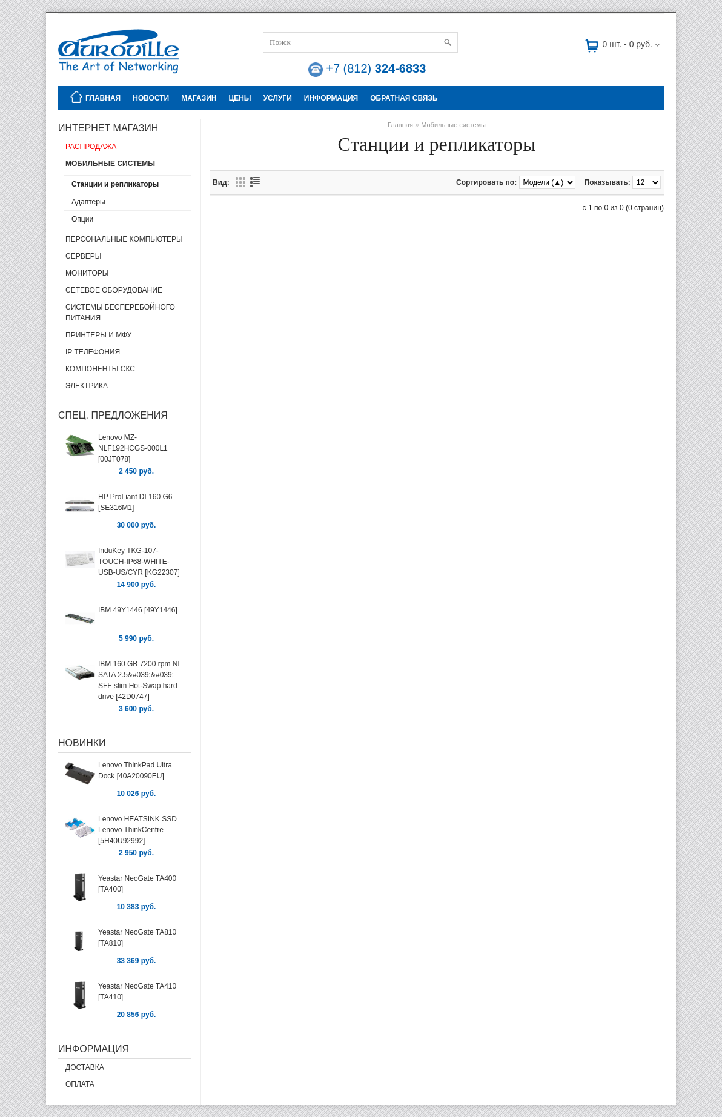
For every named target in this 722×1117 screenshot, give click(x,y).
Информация (331, 98)
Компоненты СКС (100, 369)
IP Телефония (92, 352)
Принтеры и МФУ (98, 335)
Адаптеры (88, 201)
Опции (82, 219)
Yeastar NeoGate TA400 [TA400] (137, 883)
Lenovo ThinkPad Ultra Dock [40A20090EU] (135, 770)
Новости (151, 98)
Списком (255, 182)
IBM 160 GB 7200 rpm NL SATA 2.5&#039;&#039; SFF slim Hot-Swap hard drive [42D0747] (140, 680)
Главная (94, 97)
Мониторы (86, 273)
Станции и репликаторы (115, 184)
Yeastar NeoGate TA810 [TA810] (137, 937)
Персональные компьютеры (124, 239)
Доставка (84, 1067)
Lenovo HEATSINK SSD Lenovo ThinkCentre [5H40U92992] (137, 830)
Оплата (79, 1084)
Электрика (86, 386)
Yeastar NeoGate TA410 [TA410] (137, 991)
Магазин (198, 98)
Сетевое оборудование (113, 290)
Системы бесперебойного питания (120, 312)
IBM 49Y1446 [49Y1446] (137, 610)
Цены (239, 98)
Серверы (83, 256)
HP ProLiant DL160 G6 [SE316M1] (135, 502)
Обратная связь (403, 98)
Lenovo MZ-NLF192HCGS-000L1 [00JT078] (133, 448)
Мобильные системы (110, 163)
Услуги (277, 98)
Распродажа (90, 146)
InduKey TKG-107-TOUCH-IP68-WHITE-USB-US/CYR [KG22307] (139, 561)
